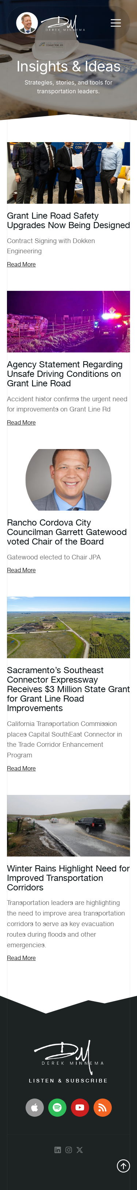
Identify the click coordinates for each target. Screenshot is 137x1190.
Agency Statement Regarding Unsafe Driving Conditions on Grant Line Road (65, 374)
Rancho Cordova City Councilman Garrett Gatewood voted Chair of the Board (67, 532)
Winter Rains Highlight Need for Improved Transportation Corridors (68, 878)
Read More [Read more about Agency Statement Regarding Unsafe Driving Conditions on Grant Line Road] (21, 422)
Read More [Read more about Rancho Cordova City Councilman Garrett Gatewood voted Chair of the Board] (21, 570)
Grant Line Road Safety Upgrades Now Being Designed (68, 220)
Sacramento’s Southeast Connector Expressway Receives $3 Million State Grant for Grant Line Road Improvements (68, 689)
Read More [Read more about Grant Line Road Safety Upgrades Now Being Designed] (21, 264)
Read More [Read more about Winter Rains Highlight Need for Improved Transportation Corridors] (21, 958)
